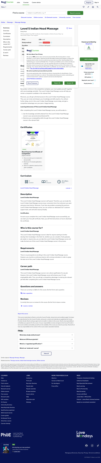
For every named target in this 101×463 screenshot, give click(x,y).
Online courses (38, 17)
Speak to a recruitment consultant (86, 402)
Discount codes (5, 396)
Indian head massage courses (28, 360)
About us (54, 378)
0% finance (4, 402)
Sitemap (28, 402)
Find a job (29, 380)
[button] (51, 42)
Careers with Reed (82, 394)
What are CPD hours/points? (29, 339)
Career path (7, 50)
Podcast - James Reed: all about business (88, 399)
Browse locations (31, 391)
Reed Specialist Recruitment (84, 383)
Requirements (7, 47)
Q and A (5, 52)
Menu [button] (4, 7)
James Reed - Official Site (84, 396)
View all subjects (5, 386)
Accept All (70, 83)
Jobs (18, 2)
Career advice (36, 2)
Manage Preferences (71, 453)
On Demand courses (51, 17)
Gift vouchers (4, 399)
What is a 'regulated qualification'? (31, 344)
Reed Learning (81, 386)
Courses (26, 2)
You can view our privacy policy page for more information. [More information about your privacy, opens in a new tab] (47, 68)
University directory (6, 405)
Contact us (4, 380)
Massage (10, 22)
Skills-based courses (6, 412)
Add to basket (88, 57)
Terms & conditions (94, 453)
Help (2, 378)
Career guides (5, 415)
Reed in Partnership (82, 388)
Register (89, 2)
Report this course (23, 313)
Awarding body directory (8, 407)
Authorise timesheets (83, 380)
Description (6, 39)
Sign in (97, 2)
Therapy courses (15, 360)
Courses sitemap (5, 423)
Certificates (7, 33)
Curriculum (6, 36)
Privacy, (86, 453)
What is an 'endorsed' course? (29, 348)
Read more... (88, 66)
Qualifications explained (7, 410)
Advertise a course (6, 421)
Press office (55, 386)
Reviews (5, 55)
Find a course (18, 13)
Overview (6, 31)
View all (46, 353)
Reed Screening (81, 391)
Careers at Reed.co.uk (58, 380)
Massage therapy (20, 22)
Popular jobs (29, 386)
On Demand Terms (6, 418)
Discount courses (26, 17)
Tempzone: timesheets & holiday (86, 378)
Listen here (17, 451)
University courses (65, 17)
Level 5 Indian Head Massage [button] (46, 188)
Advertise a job (30, 399)
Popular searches (31, 388)
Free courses (77, 17)
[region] (51, 67)
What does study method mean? (30, 335)
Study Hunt (89, 42)
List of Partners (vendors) (34, 78)
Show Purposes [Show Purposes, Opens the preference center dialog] (32, 83)
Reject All (57, 83)
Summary (6, 28)
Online (3, 22)
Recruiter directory (31, 383)
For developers (56, 383)
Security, (81, 453)
